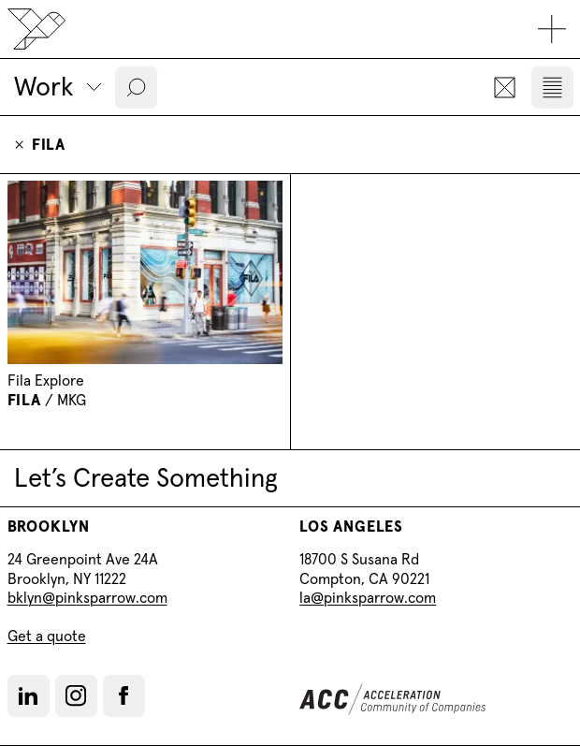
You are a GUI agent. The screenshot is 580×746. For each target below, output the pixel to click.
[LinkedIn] (28, 695)
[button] (136, 87)
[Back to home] (36, 29)
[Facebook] (123, 695)
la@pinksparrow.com (367, 597)
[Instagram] (76, 695)
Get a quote (46, 635)
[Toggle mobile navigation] (552, 29)
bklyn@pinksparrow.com (87, 597)
